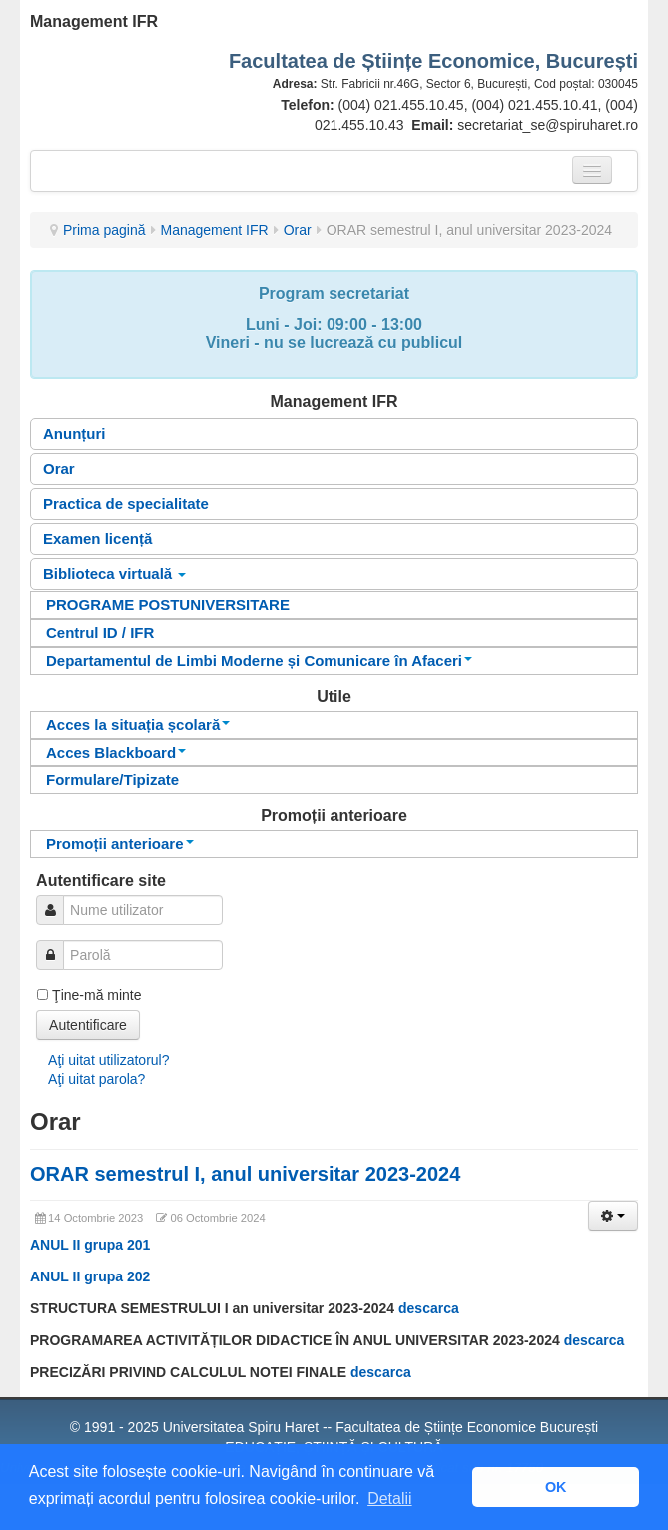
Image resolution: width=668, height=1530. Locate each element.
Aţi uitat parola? (96, 1079)
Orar (298, 230)
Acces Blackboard (116, 752)
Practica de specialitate (126, 503)
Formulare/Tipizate (112, 779)
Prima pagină (104, 230)
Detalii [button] (389, 1498)
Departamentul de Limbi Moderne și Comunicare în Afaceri (259, 660)
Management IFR (215, 230)
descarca (428, 1308)
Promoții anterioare (120, 843)
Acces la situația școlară (138, 724)
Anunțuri (74, 433)
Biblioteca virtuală (114, 573)
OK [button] (556, 1487)
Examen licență (97, 538)
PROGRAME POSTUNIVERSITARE (168, 604)
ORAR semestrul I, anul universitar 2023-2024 (245, 1174)
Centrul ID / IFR (100, 632)
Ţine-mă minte (96, 995)
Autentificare (88, 1025)
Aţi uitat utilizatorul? (108, 1060)
